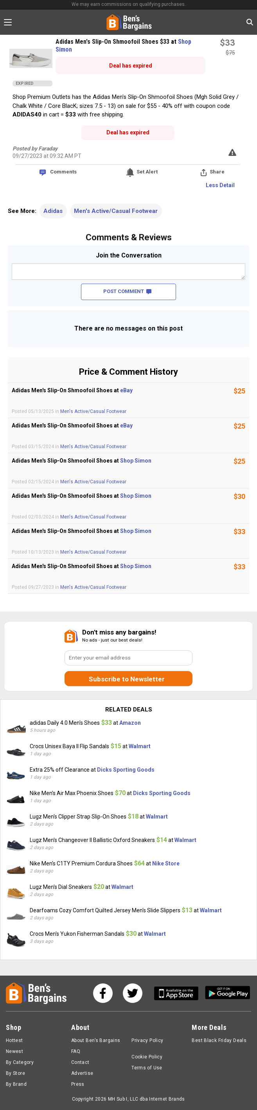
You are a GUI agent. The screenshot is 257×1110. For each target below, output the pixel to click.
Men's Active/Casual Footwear (116, 210)
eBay (126, 390)
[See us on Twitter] (132, 993)
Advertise (82, 1073)
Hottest (14, 1040)
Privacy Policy (147, 1040)
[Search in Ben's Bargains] (249, 22)
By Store (15, 1073)
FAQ (75, 1051)
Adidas (53, 210)
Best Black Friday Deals (219, 1040)
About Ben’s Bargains (95, 1040)
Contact (80, 1062)
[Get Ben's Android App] (227, 993)
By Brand (16, 1084)
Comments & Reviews (129, 237)
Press (77, 1084)
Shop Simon (135, 461)
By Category (20, 1062)
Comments (63, 172)
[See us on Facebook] (103, 993)
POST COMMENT (127, 291)
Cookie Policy (146, 1057)
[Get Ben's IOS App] (179, 993)
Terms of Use (146, 1068)
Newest (14, 1051)
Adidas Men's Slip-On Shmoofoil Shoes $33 (113, 41)
